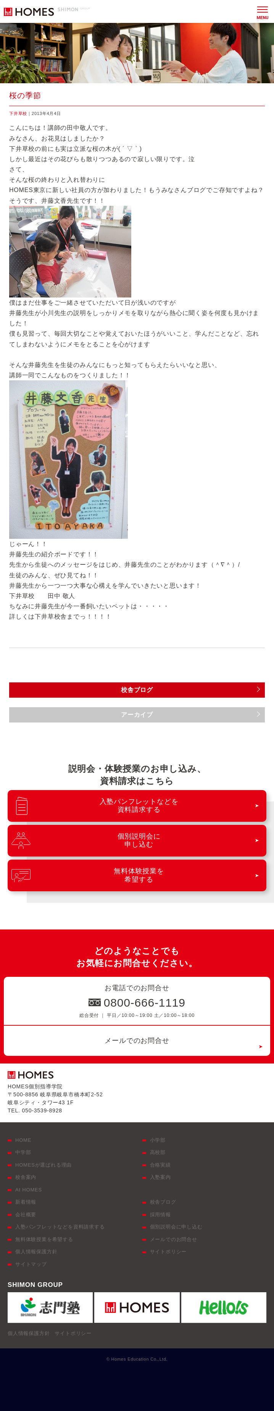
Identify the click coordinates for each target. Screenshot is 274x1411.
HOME (23, 1140)
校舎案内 (25, 1177)
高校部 (158, 1152)
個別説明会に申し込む (176, 1227)
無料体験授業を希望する (44, 1239)
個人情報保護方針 (36, 1251)
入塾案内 (160, 1177)
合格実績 (160, 1165)
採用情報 (160, 1214)
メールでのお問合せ (137, 1040)
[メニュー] (262, 11)
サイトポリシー (168, 1251)
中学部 (23, 1152)
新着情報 (25, 1202)
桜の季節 (25, 95)
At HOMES (28, 1190)
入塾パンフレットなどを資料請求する (60, 1227)
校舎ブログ (163, 1202)
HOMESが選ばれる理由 (43, 1165)
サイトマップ (31, 1264)
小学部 (158, 1140)
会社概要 (25, 1214)
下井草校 (18, 113)
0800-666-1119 (144, 1002)
